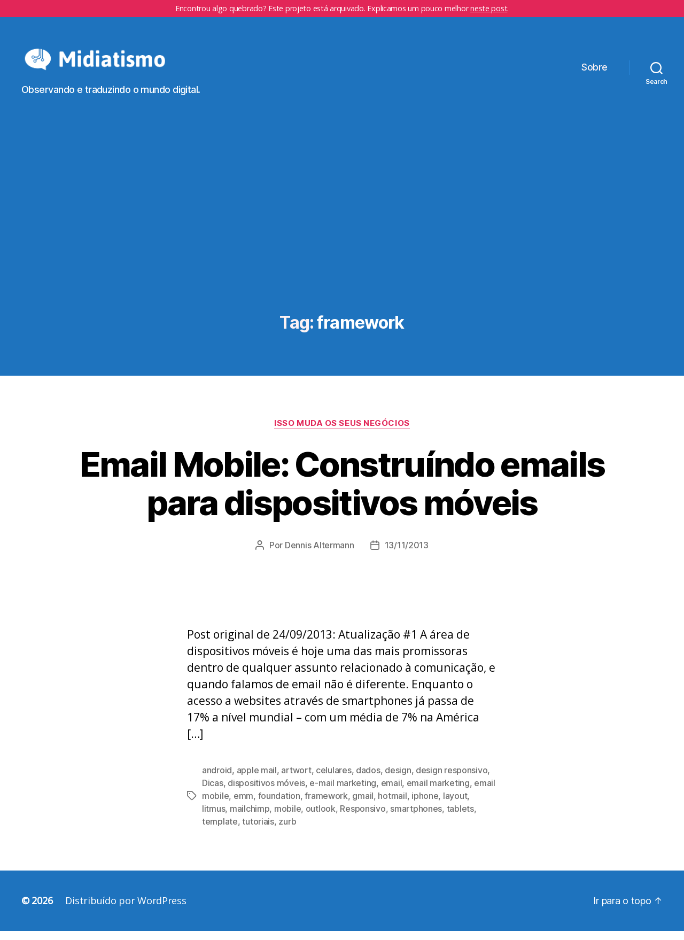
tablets (460, 817)
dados (368, 779)
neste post (488, 8)
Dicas (212, 792)
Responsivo (362, 817)
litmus (213, 817)
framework (326, 804)
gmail (363, 804)
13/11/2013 (407, 554)
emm (243, 804)
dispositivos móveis (266, 792)
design (398, 779)
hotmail (392, 804)
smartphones (416, 817)
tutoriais (258, 830)
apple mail (257, 779)
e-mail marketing (342, 792)
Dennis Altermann (319, 554)
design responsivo (451, 779)
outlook (321, 817)
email (391, 792)
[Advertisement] (342, 242)
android (217, 779)
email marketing (438, 792)
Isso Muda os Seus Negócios (341, 432)
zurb (287, 830)
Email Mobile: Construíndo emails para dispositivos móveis (342, 492)
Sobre (594, 71)
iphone (424, 804)
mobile (287, 817)
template (220, 830)
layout (455, 804)
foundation (279, 804)
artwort (296, 779)
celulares (334, 779)
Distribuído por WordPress (125, 909)
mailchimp (250, 817)
